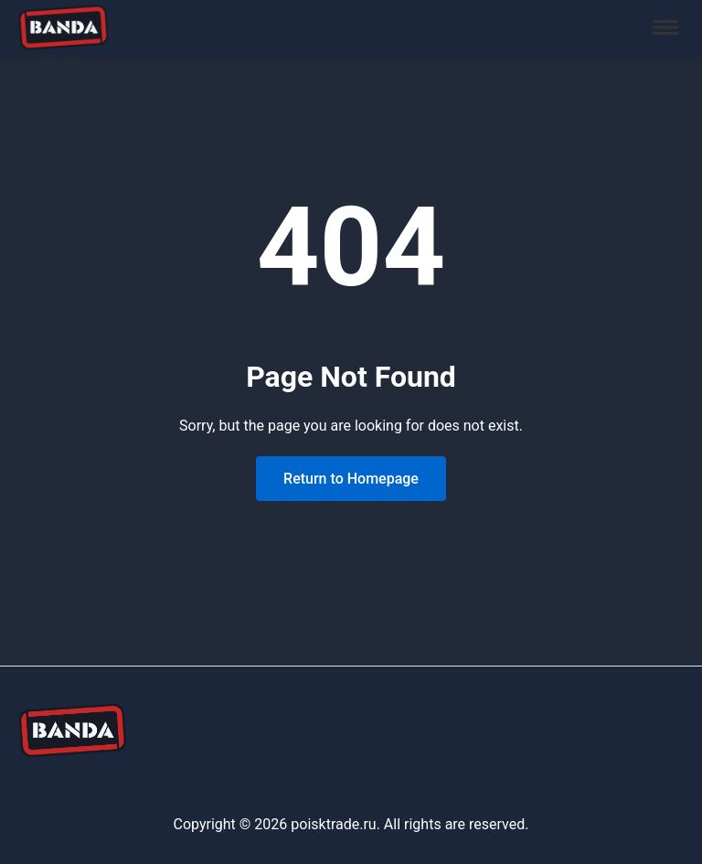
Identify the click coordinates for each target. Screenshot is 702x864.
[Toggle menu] (665, 27)
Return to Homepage (351, 478)
